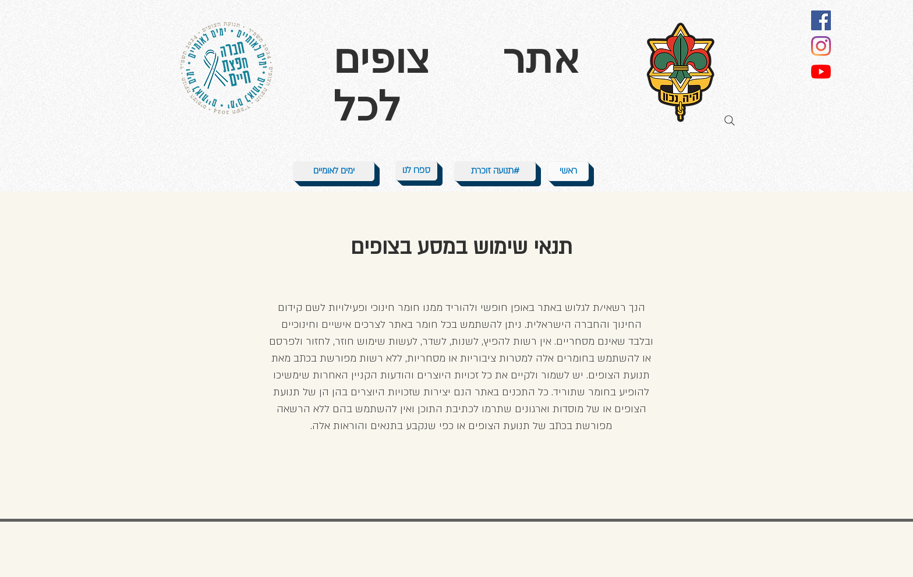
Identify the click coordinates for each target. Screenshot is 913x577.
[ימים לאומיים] (333, 171)
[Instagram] (821, 46)
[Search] (729, 120)
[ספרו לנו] (416, 170)
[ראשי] (568, 171)
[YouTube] (821, 72)
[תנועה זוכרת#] (495, 171)
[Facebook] (821, 20)
